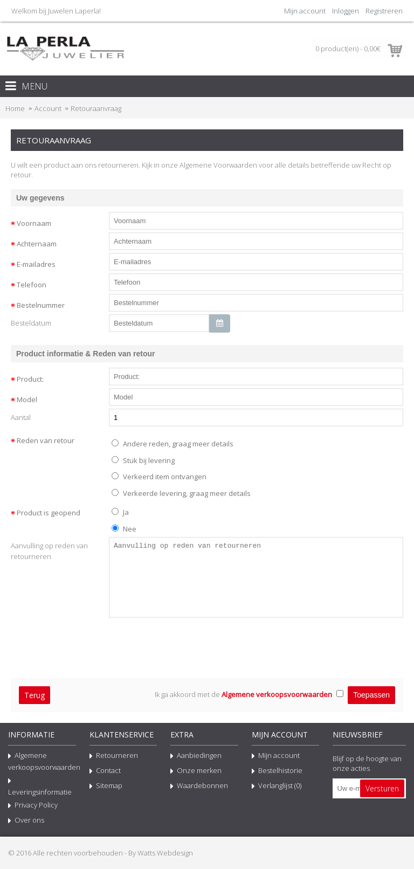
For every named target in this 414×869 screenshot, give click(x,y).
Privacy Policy (33, 806)
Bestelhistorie (277, 771)
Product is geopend (48, 513)
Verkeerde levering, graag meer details (181, 493)
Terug (34, 695)
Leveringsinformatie (40, 786)
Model (27, 399)
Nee (124, 529)
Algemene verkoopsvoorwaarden (42, 761)
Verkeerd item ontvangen (159, 476)
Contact (105, 771)
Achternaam (37, 244)
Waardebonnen (199, 786)
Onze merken (196, 771)
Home (15, 108)
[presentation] (93, 644)
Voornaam (34, 223)
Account (47, 108)
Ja (120, 512)
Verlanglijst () (276, 786)
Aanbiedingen (196, 756)
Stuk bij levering (143, 460)
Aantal (21, 417)
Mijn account (276, 756)
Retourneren (113, 756)
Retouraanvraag (96, 108)
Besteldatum (31, 323)
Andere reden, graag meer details (172, 444)
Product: (30, 379)
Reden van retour (45, 440)
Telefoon (31, 284)
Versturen (382, 788)
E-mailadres (36, 264)
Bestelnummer (41, 305)
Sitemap (105, 786)
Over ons (26, 821)
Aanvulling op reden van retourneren (49, 551)
